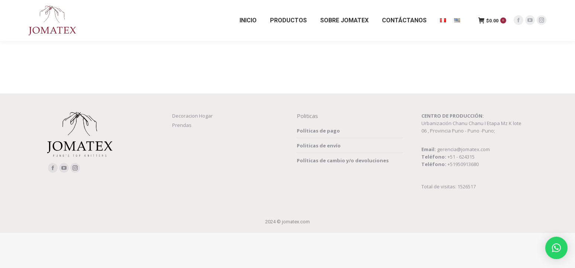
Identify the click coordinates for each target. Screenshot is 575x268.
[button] (556, 248)
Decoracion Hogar (192, 115)
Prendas (182, 125)
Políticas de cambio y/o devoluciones (343, 160)
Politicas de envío (319, 145)
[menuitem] (248, 20)
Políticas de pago (318, 130)
